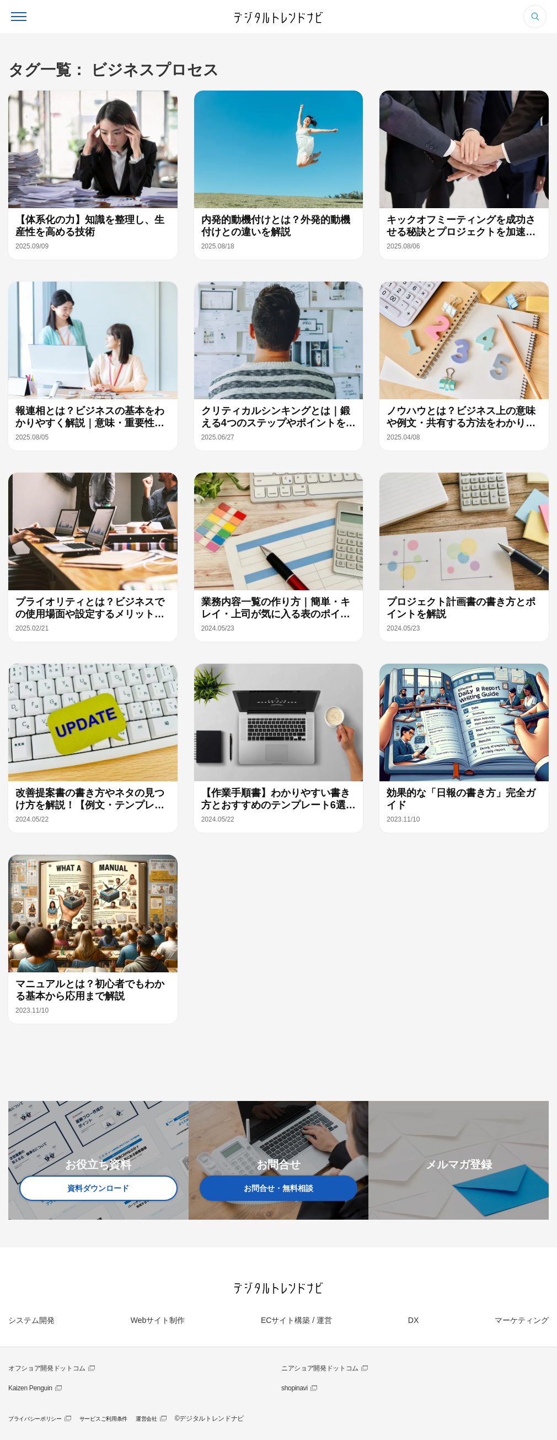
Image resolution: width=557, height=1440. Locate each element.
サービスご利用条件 (103, 1419)
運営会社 (146, 1419)
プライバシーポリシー (35, 1419)
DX (413, 1320)
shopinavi (294, 1388)
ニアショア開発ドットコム (319, 1368)
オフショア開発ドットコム (46, 1368)
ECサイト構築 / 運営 (296, 1320)
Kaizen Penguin (30, 1388)
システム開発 (31, 1320)
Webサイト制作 (158, 1320)
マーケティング (522, 1320)
